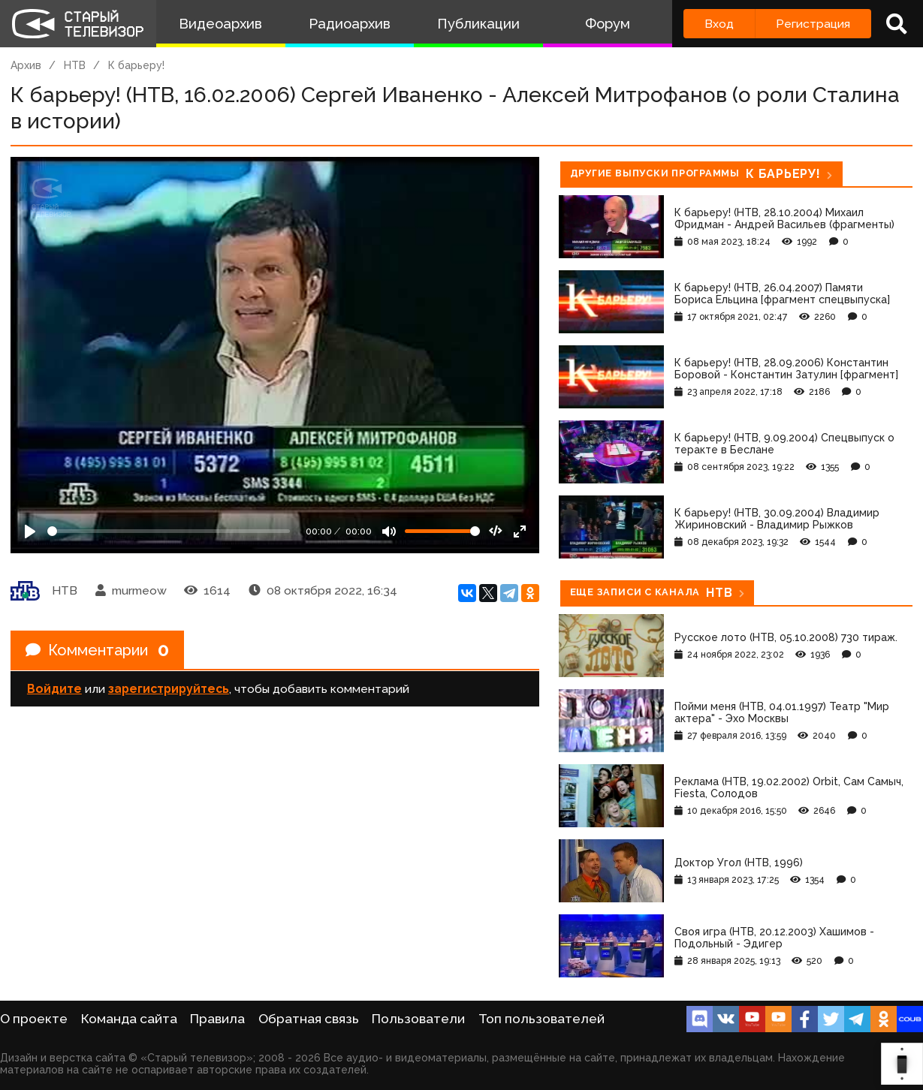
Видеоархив (220, 24)
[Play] (30, 531)
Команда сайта (129, 1018)
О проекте (34, 1018)
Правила (217, 1018)
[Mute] (389, 531)
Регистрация (813, 24)
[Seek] (168, 531)
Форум (607, 24)
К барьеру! (136, 65)
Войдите (54, 689)
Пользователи (418, 1018)
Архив (26, 65)
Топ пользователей (541, 1018)
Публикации (478, 24)
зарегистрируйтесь (168, 689)
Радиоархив (350, 24)
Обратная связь (308, 1018)
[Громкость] (442, 531)
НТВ (75, 65)
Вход (719, 24)
